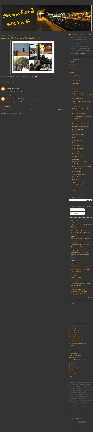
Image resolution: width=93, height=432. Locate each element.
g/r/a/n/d (71, 372)
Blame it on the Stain (78, 129)
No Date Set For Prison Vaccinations (80, 238)
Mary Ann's (75, 153)
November (76, 78)
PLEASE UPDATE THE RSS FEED (80, 232)
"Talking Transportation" (78, 223)
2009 (72, 72)
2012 (72, 64)
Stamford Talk (10, 85)
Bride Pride (75, 179)
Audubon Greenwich (74, 339)
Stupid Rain (75, 159)
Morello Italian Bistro (75, 355)
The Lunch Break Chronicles (79, 268)
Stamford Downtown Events (79, 243)
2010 (72, 70)
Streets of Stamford (76, 282)
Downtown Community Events (77, 343)
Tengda (71, 366)
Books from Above (76, 277)
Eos (70, 364)
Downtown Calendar (74, 328)
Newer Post (4, 109)
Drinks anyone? (76, 171)
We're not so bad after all (79, 174)
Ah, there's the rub (77, 156)
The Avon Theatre (74, 335)
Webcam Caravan (77, 106)
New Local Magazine (78, 134)
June (74, 91)
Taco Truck (72, 374)
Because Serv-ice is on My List (80, 126)
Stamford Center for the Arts (76, 333)
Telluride (71, 368)
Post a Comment (5, 106)
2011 (72, 67)
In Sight (73, 276)
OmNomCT (74, 250)
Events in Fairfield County (76, 337)
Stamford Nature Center (75, 331)
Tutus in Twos (76, 177)
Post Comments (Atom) (15, 113)
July (74, 88)
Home (33, 109)
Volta (70, 376)
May (74, 190)
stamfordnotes (10, 96)
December (76, 75)
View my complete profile (77, 53)
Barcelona (71, 357)
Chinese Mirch (73, 359)
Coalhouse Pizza (73, 353)
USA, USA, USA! (77, 151)
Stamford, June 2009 (78, 182)
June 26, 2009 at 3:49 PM (15, 101)
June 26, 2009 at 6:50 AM (15, 91)
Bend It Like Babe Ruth (78, 143)
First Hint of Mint (77, 121)
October (75, 80)
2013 (72, 62)
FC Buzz (71, 345)
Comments (74, 213)
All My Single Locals (78, 145)
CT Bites (73, 260)
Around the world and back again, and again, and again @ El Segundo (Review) (80, 254)
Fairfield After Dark (74, 341)
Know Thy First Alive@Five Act (81, 123)
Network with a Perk (78, 98)
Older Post (61, 109)
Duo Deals (75, 137)
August (75, 86)
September (76, 83)
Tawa (70, 361)
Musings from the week (78, 148)
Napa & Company (74, 370)
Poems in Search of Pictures (81, 34)
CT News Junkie (76, 237)
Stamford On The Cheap (78, 289)
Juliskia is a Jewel (77, 140)
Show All (90, 297)
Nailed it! (74, 132)
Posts (72, 210)
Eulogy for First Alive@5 (79, 113)
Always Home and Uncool (78, 230)
